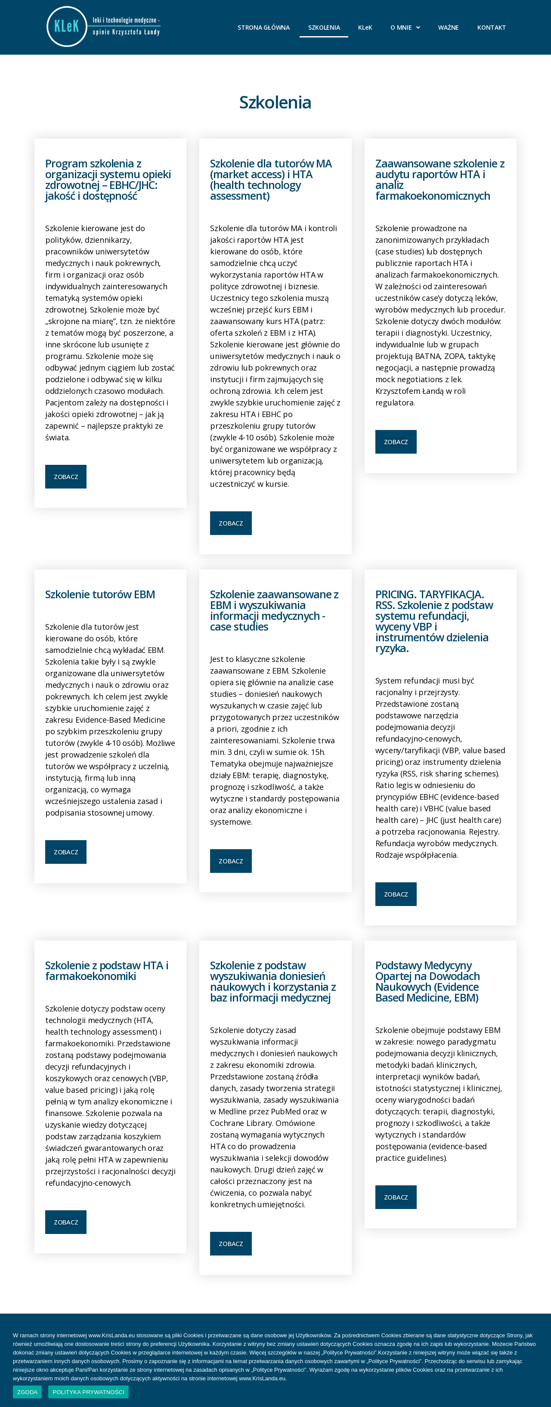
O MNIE (405, 27)
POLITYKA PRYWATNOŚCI (88, 1392)
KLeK (365, 27)
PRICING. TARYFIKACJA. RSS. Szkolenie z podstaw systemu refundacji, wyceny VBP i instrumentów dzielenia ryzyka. (434, 621)
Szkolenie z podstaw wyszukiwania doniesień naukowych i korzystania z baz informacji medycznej (273, 981)
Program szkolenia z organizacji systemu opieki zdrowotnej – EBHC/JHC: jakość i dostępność (108, 179)
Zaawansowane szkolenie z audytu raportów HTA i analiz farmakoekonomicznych (440, 179)
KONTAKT (491, 27)
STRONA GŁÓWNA (264, 27)
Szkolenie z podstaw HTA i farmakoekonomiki (106, 970)
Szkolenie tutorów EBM (100, 594)
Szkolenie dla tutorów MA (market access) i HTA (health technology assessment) (271, 179)
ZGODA (27, 1392)
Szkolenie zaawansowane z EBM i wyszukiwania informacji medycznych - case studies (274, 610)
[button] (66, 477)
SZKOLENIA (324, 27)
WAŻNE (448, 27)
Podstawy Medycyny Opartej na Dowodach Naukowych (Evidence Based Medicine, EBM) (427, 981)
